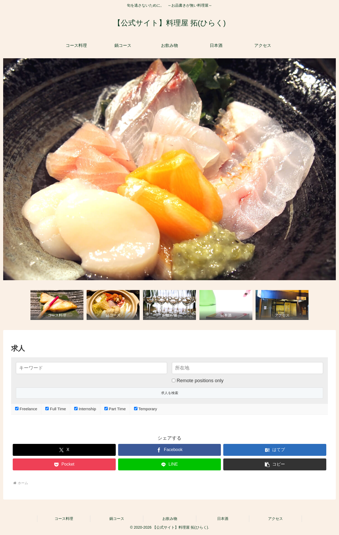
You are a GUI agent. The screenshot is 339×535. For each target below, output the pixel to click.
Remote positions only (200, 380)
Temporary (145, 409)
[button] (274, 464)
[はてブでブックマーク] (274, 450)
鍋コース (116, 518)
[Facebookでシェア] (169, 450)
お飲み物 (169, 518)
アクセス (275, 518)
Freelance (26, 409)
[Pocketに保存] (64, 464)
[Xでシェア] (64, 450)
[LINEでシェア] (169, 464)
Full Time (55, 409)
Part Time (115, 409)
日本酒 (222, 518)
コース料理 (64, 518)
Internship (85, 409)
